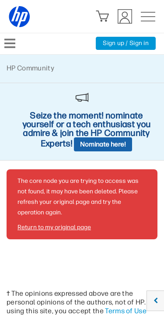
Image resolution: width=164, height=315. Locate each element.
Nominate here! (103, 144)
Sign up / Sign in (126, 43)
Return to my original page (54, 227)
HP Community (30, 68)
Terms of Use (126, 311)
